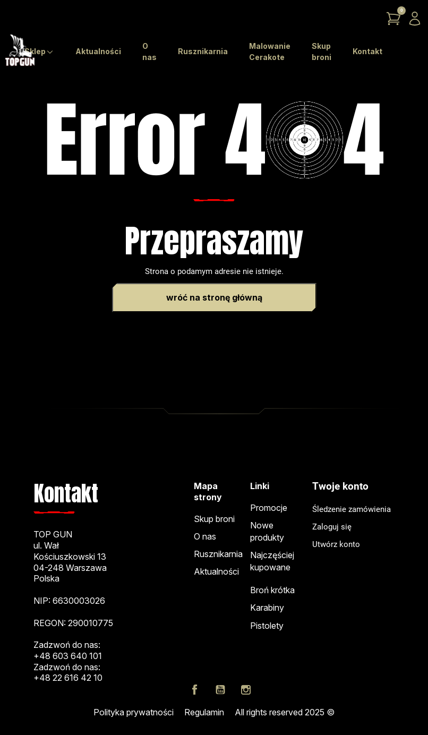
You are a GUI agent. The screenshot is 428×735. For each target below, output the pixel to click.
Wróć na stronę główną (214, 297)
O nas (205, 536)
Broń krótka (272, 590)
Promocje (268, 507)
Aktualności (216, 571)
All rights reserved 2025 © (285, 712)
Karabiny (267, 607)
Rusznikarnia (218, 554)
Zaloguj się (332, 527)
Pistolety (267, 625)
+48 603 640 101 (67, 656)
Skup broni (214, 519)
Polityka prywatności (133, 712)
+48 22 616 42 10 (67, 677)
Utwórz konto (336, 544)
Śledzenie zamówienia (351, 509)
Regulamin (204, 712)
